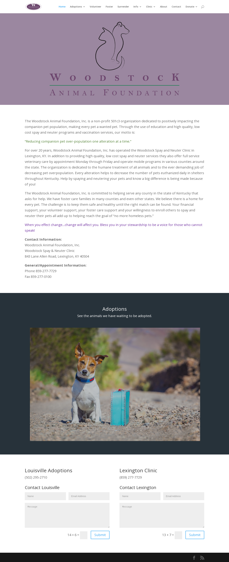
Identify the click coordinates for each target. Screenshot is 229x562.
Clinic (149, 6)
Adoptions (76, 6)
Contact (176, 6)
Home (62, 6)
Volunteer (95, 6)
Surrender (123, 6)
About (163, 6)
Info (135, 6)
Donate (190, 6)
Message (67, 515)
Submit (100, 535)
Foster (109, 6)
